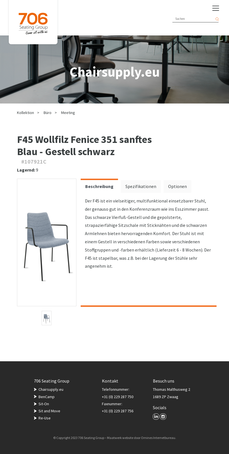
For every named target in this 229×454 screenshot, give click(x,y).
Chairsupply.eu (50, 389)
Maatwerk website (120, 438)
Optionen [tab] (177, 186)
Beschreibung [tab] (99, 186)
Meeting (68, 112)
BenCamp (46, 396)
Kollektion (25, 112)
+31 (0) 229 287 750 (117, 396)
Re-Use (44, 418)
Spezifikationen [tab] (140, 186)
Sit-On (43, 403)
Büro (48, 112)
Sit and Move (49, 410)
